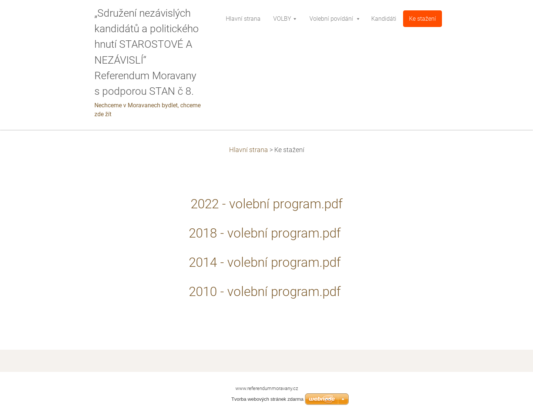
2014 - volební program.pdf (266, 262)
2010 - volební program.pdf (266, 291)
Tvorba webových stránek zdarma (267, 399)
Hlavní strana (248, 150)
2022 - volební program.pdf (267, 204)
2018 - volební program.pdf (266, 233)
